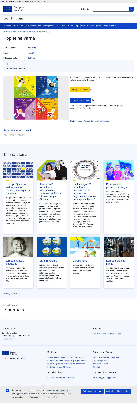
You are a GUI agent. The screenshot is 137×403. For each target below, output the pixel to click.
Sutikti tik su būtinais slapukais (117, 391)
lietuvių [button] (84, 9)
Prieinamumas (7, 339)
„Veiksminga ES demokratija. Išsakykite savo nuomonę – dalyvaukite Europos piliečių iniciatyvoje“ (84, 192)
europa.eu (22, 358)
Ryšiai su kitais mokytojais (91, 26)
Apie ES (31, 53)
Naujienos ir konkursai (28, 26)
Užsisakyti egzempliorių (81, 100)
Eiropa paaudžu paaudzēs (15, 262)
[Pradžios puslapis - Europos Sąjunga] (13, 9)
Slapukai (96, 367)
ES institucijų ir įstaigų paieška (104, 378)
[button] (5, 310)
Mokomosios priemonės (47, 26)
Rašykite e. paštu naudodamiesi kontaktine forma (66, 364)
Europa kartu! (80, 260)
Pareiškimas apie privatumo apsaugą (107, 334)
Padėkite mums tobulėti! (17, 130)
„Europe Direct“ (82, 108)
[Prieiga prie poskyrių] (58, 26)
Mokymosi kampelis (9, 31)
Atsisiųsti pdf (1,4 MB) (80, 89)
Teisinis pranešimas (100, 364)
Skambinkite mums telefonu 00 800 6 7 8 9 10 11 (66, 357)
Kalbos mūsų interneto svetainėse (106, 357)
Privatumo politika (99, 361)
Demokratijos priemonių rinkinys (116, 186)
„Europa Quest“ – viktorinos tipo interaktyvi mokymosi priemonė (18, 189)
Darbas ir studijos (109, 26)
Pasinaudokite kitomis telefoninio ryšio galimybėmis (66, 361)
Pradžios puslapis (11, 26)
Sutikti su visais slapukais (92, 391)
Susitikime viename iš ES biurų (59, 367)
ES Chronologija (73, 26)
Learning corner (9, 328)
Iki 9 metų (32, 48)
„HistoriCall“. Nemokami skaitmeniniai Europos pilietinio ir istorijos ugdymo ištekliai (50, 192)
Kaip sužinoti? (44, 1)
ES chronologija (48, 260)
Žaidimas (31, 58)
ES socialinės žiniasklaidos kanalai (60, 378)
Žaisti (63, 26)
